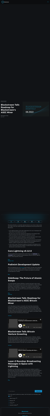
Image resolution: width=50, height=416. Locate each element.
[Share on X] (11, 222)
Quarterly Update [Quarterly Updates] (3, 101)
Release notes (11, 260)
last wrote (22, 267)
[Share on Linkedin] (25, 222)
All (16, 396)
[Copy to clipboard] (39, 222)
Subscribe (38, 391)
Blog (9, 259)
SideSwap (10, 294)
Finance (16, 403)
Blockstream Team (4, 115)
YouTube (10, 315)
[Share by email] (32, 222)
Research (16, 400)
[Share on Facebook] (18, 222)
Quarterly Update (16, 405)
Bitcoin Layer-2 (16, 398)
